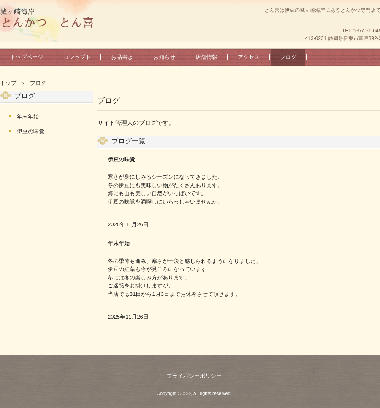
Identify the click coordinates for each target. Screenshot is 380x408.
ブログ (288, 57)
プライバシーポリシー (194, 376)
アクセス (249, 57)
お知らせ (164, 57)
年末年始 (119, 243)
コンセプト (77, 57)
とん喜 (46, 19)
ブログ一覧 (128, 141)
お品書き (122, 57)
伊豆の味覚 (121, 159)
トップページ (26, 57)
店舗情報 (206, 57)
